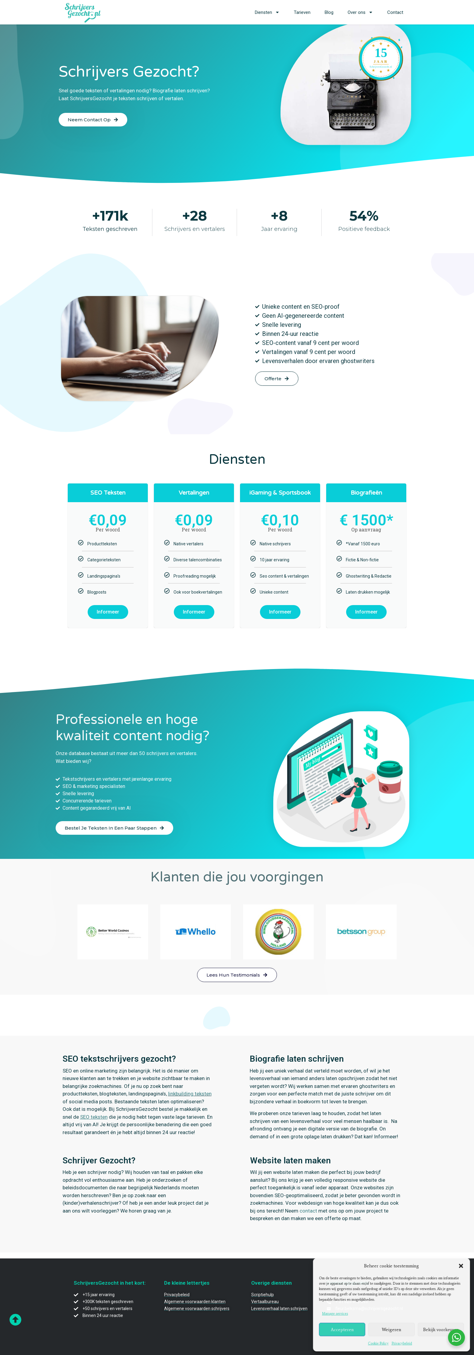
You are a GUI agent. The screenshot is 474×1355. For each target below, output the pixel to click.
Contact (395, 12)
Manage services (338, 1313)
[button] (457, 1268)
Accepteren (344, 1328)
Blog (329, 12)
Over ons (360, 12)
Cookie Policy (379, 1342)
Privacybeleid (401, 1342)
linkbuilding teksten (190, 1094)
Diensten (267, 12)
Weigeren (391, 1328)
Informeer (108, 612)
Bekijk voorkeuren (438, 1328)
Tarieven (302, 12)
